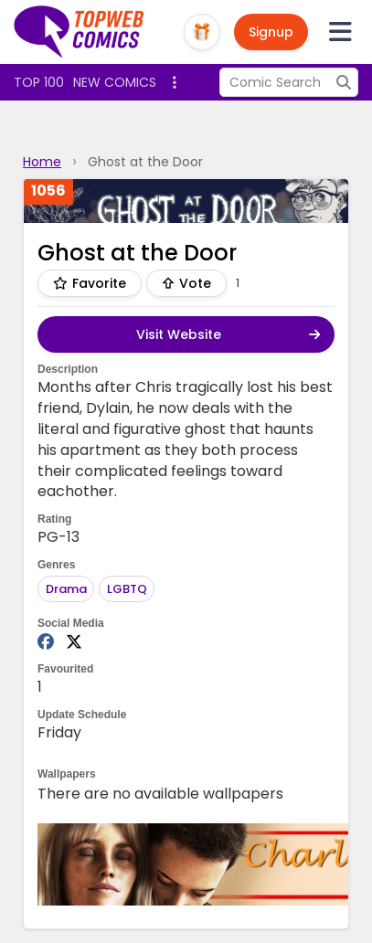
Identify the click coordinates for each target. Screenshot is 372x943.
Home (42, 162)
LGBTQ (127, 589)
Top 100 (39, 82)
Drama (66, 589)
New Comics (114, 82)
